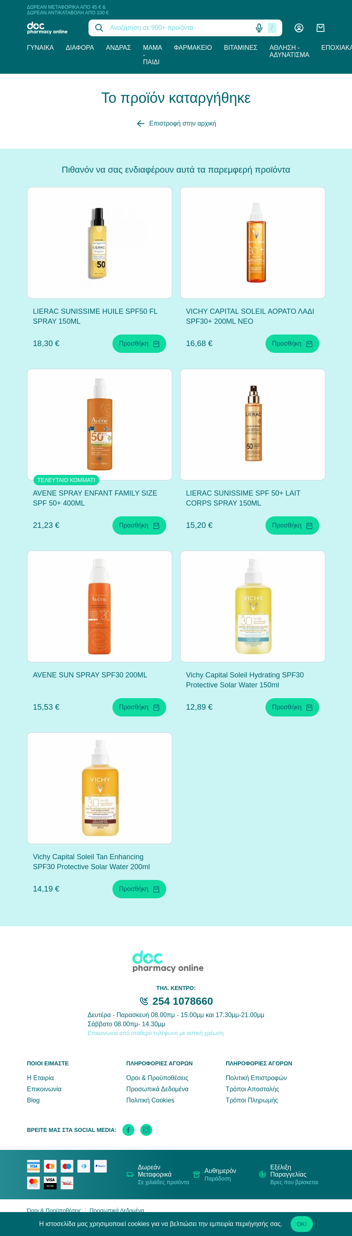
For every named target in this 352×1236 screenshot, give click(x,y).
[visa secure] (52, 1183)
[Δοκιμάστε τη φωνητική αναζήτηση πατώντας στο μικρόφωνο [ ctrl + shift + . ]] (259, 28)
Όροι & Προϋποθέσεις (157, 1078)
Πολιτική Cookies (150, 1100)
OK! (302, 1224)
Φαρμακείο (193, 47)
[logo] (52, 28)
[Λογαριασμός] (299, 28)
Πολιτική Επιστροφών (256, 1078)
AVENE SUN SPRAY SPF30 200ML (90, 675)
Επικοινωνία (44, 1089)
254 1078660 (183, 1001)
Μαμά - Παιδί (152, 54)
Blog (33, 1100)
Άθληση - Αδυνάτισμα (289, 51)
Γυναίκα (40, 47)
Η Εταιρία (40, 1078)
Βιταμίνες (241, 47)
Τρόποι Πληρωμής (252, 1100)
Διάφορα (80, 47)
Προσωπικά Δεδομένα (157, 1089)
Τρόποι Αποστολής (252, 1089)
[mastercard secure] (35, 1183)
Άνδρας (118, 47)
